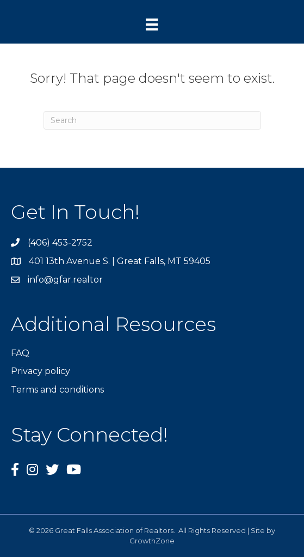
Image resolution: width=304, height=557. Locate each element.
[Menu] (151, 24)
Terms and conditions (57, 389)
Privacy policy (40, 371)
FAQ (20, 353)
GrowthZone (152, 540)
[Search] (152, 120)
